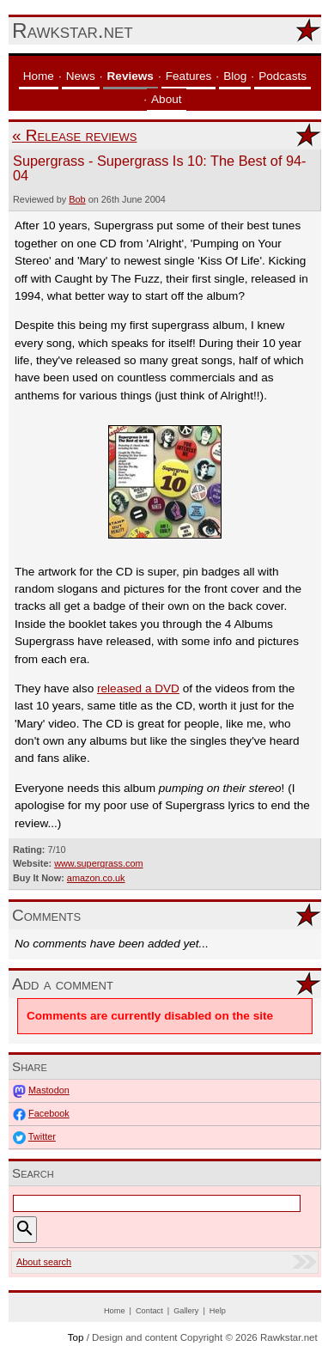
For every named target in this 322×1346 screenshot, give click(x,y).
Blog (234, 76)
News (80, 76)
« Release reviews (74, 135)
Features (189, 76)
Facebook (49, 1113)
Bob (77, 199)
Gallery (185, 1310)
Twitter (42, 1136)
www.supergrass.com (98, 863)
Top (76, 1337)
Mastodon (49, 1090)
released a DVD (138, 688)
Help (218, 1310)
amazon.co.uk (96, 878)
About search (43, 1262)
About (166, 99)
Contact (149, 1310)
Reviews (130, 76)
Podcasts (282, 76)
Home (38, 76)
